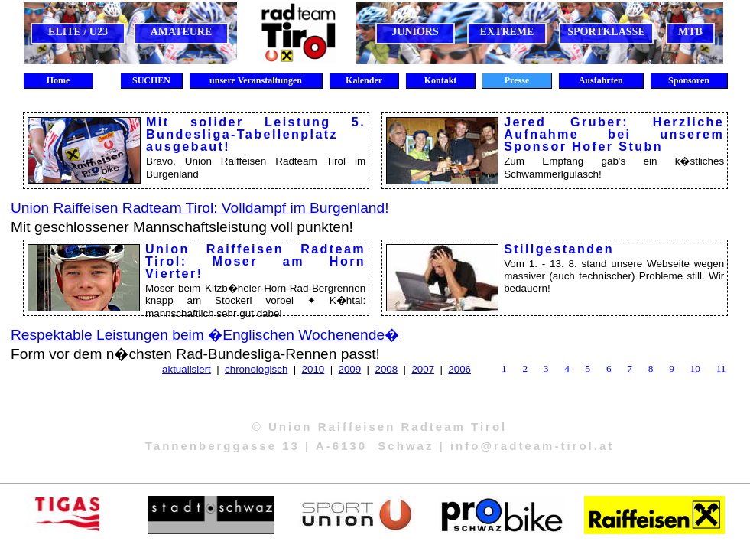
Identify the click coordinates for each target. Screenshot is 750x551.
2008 (386, 369)
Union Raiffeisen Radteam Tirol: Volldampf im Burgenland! (200, 208)
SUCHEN (151, 80)
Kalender (364, 80)
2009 (350, 369)
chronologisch (256, 369)
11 (721, 368)
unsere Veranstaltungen (255, 80)
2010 (313, 369)
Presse (517, 80)
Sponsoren (689, 80)
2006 (459, 369)
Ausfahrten (600, 80)
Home (58, 80)
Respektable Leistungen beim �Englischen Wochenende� (205, 335)
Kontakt (440, 80)
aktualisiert (186, 369)
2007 (422, 369)
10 (695, 368)
